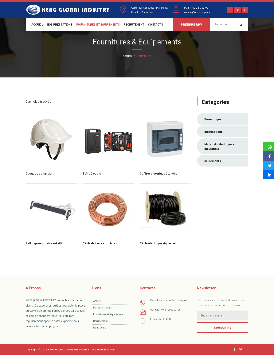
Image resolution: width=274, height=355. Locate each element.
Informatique (213, 132)
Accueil (37, 24)
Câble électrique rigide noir (158, 243)
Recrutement (134, 24)
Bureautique (212, 119)
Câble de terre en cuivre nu (101, 243)
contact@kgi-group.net (197, 12)
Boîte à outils (92, 173)
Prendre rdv (191, 24)
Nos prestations (59, 24)
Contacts (155, 24)
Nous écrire (99, 327)
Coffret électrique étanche (158, 173)
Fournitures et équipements (98, 24)
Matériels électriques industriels (219, 146)
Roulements (212, 161)
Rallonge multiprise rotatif (44, 243)
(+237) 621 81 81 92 (196, 7)
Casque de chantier (39, 173)
